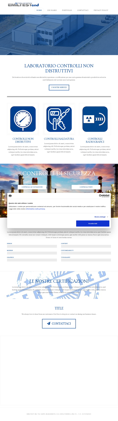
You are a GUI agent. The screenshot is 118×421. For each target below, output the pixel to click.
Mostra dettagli (100, 217)
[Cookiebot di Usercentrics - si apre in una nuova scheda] (99, 195)
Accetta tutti (92, 223)
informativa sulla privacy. (35, 209)
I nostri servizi (59, 87)
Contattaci (59, 323)
